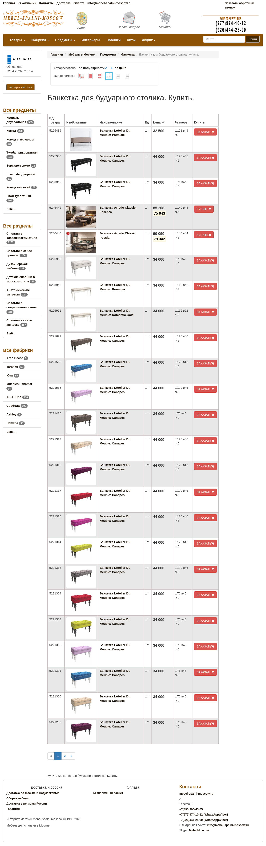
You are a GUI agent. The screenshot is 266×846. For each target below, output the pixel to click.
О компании (27, 3)
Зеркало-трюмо (21, 165)
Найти (253, 39)
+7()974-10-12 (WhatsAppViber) (203, 814)
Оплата (78, 3)
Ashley (14, 414)
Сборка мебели (17, 798)
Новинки (113, 40)
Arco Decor (17, 358)
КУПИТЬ (204, 209)
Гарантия (13, 809)
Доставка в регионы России (26, 803)
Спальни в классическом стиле (21, 238)
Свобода (17, 405)
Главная (9, 3)
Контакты (46, 3)
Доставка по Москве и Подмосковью (32, 793)
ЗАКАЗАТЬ (205, 132)
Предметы (65, 40)
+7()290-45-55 (191, 809)
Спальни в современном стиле (21, 307)
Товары (17, 40)
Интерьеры (90, 40)
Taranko (15, 366)
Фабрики (40, 40)
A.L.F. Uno (17, 397)
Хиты (131, 40)
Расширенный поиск (20, 87)
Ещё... (10, 209)
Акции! (148, 40)
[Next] (71, 756)
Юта (12, 375)
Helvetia (15, 423)
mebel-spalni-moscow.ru (196, 793)
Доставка (63, 3)
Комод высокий (21, 187)
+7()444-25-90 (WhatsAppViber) (203, 820)
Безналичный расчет (108, 793)
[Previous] (50, 756)
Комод (15, 130)
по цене (118, 68)
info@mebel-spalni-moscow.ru (109, 3)
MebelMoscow (199, 830)
